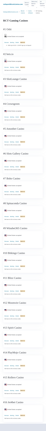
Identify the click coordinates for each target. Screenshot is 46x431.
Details (17, 42)
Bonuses (7, 42)
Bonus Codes (27, 3)
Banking (12, 42)
